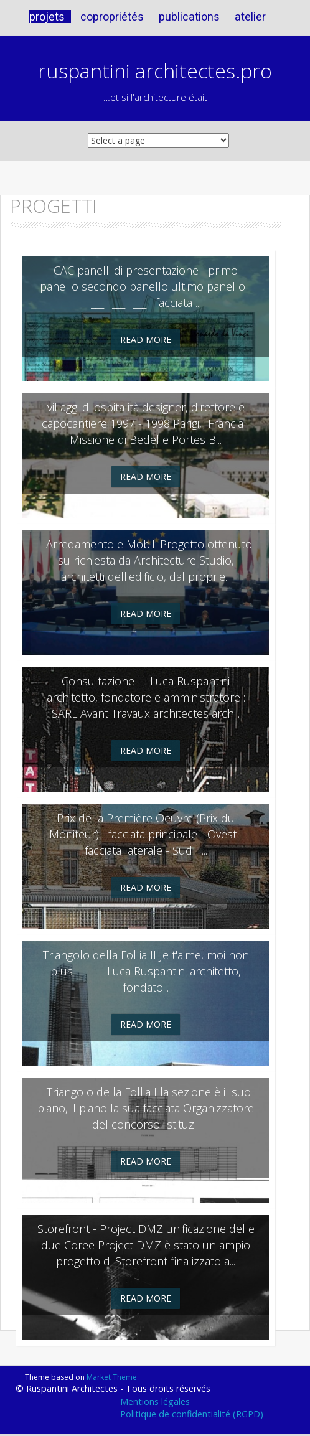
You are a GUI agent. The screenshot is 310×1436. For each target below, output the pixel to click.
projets (47, 16)
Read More (145, 339)
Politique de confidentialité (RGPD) (191, 1414)
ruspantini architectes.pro (155, 70)
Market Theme (112, 1377)
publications (189, 16)
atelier (250, 16)
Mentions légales (155, 1401)
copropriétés (112, 16)
